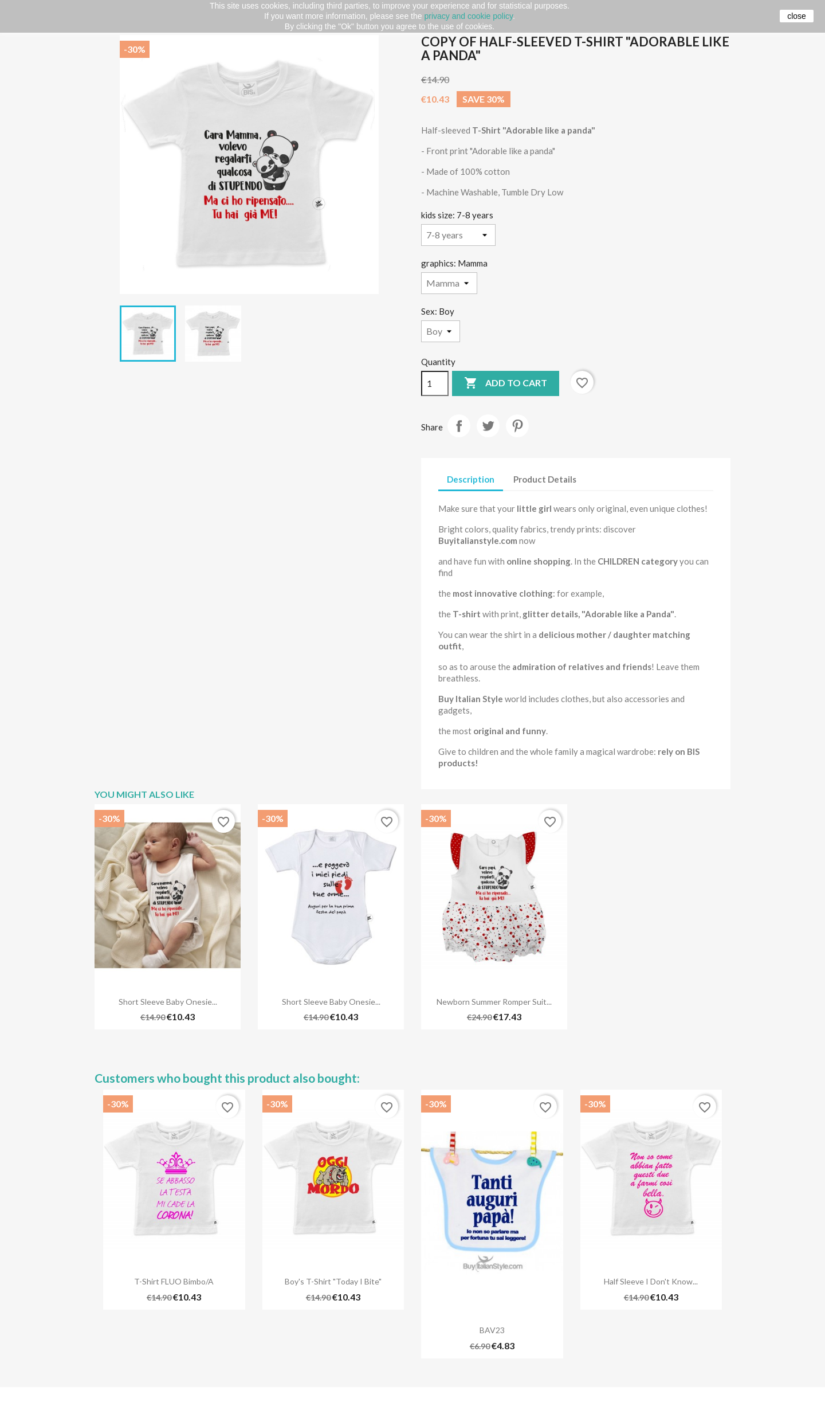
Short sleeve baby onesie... (168, 1001)
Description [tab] (470, 479)
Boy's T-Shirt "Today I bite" (333, 1281)
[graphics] (449, 283)
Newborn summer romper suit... (494, 1001)
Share (458, 425)
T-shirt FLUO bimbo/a (174, 1281)
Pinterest (517, 425)
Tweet (488, 425)
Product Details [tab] (544, 479)
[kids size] (458, 235)
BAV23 (492, 1330)
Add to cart (505, 383)
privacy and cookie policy (468, 16)
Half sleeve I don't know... (651, 1281)
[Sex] (440, 331)
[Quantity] (435, 383)
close (796, 16)
